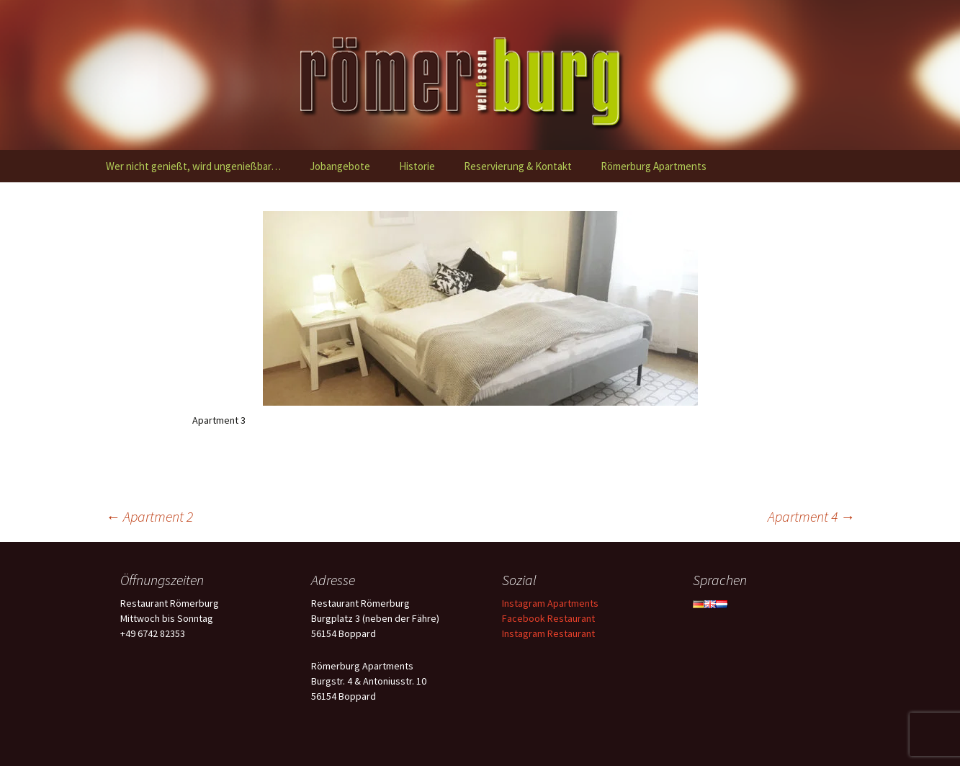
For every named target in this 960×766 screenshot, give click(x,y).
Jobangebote (340, 166)
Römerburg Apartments (653, 166)
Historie (417, 166)
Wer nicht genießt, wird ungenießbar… (193, 166)
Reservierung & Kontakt (518, 166)
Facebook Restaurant (548, 618)
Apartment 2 (149, 516)
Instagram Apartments (550, 603)
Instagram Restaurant (548, 633)
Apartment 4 (811, 516)
